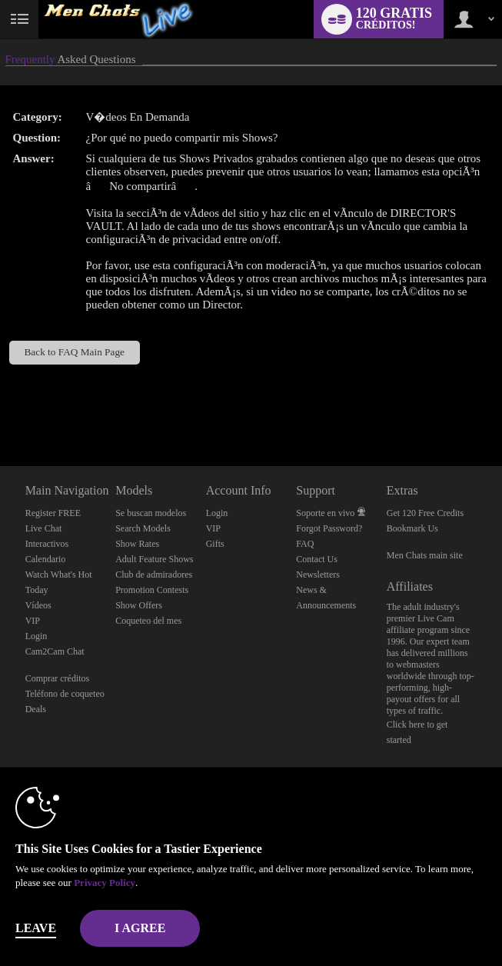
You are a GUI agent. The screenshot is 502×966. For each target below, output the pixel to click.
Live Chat (43, 528)
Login (36, 636)
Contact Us (316, 559)
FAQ (305, 543)
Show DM (0, 408)
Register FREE (53, 513)
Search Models (143, 528)
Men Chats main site (425, 555)
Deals (35, 709)
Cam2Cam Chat (55, 651)
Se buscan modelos (150, 513)
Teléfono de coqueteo (65, 693)
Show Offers (138, 605)
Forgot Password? (329, 528)
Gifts (215, 543)
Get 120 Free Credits (425, 513)
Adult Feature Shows (154, 559)
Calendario (45, 559)
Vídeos (38, 605)
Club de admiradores (153, 574)
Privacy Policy (104, 882)
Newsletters (318, 574)
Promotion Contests (151, 590)
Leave (35, 927)
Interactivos (47, 543)
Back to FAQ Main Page (74, 352)
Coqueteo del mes (148, 620)
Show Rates (137, 543)
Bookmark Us (412, 528)
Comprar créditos (57, 678)
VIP (32, 620)
